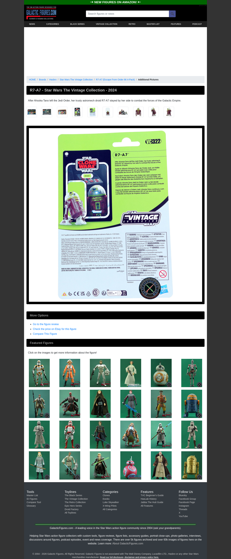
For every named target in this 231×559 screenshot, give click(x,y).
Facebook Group (187, 499)
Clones (106, 495)
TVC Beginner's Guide (152, 495)
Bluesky (183, 495)
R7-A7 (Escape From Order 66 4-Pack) (115, 79)
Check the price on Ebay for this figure (54, 329)
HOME (32, 79)
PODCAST (197, 24)
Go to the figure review (46, 324)
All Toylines (70, 512)
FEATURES (176, 24)
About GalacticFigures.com (127, 543)
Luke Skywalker (111, 502)
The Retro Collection (75, 502)
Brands (42, 79)
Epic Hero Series (73, 505)
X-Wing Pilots (109, 505)
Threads (183, 509)
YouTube (183, 516)
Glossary (31, 505)
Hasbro (52, 79)
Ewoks (106, 499)
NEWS (32, 24)
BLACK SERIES (77, 24)
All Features (147, 505)
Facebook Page (187, 502)
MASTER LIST (153, 24)
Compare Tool (34, 502)
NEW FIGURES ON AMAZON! (116, 2)
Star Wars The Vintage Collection (76, 79)
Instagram (184, 505)
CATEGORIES (52, 24)
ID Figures (32, 499)
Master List (32, 495)
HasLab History (148, 499)
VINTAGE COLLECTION (106, 24)
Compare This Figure (45, 333)
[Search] (172, 13)
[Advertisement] (115, 50)
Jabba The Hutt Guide (152, 502)
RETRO (132, 24)
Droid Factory (71, 509)
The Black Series (73, 495)
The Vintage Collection (76, 499)
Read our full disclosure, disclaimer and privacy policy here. (129, 557)
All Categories (110, 509)
